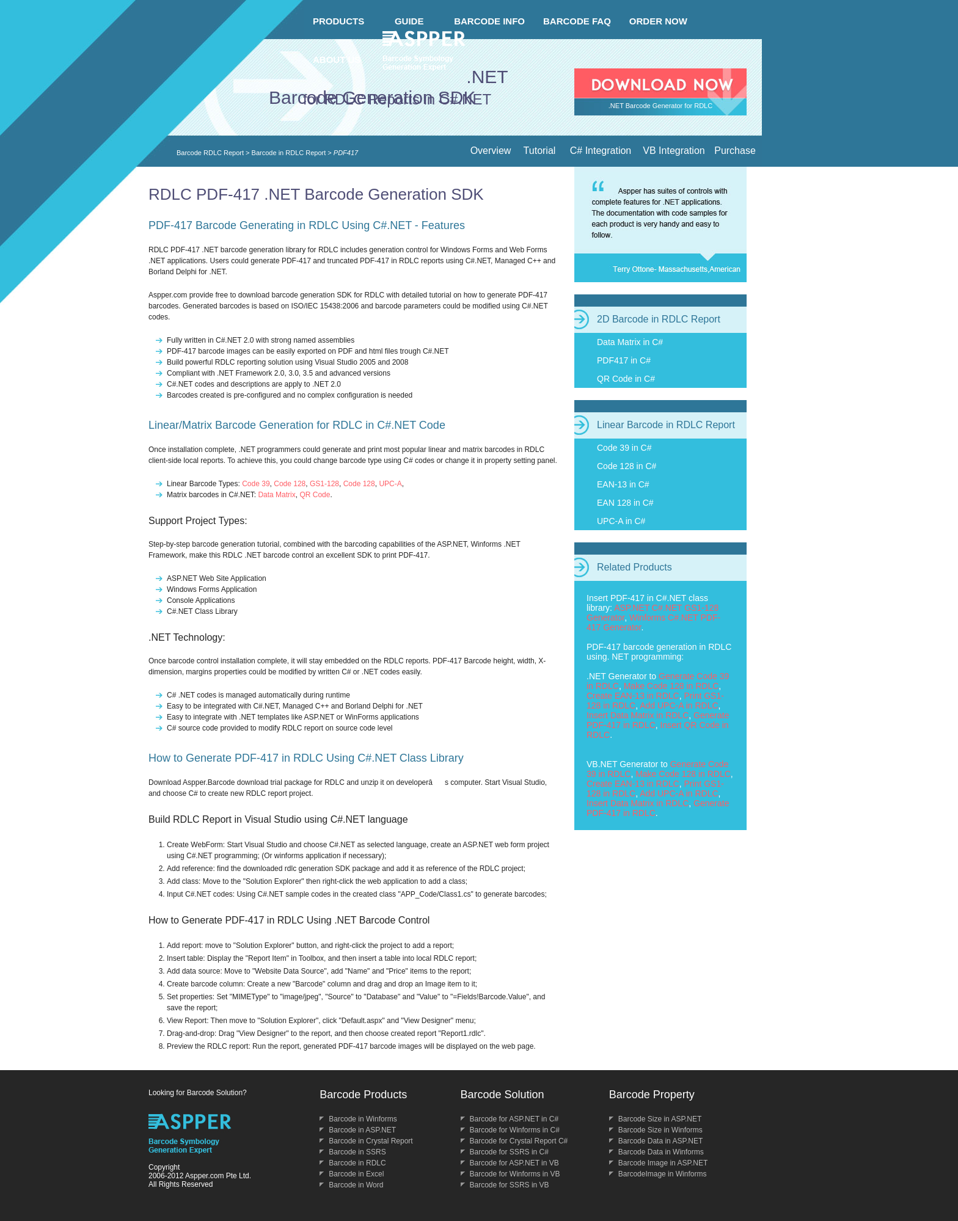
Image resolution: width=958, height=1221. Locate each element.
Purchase (735, 150)
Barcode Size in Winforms (660, 1130)
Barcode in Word (356, 1185)
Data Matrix (276, 494)
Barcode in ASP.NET (362, 1130)
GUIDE (409, 21)
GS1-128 (324, 483)
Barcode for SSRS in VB (509, 1185)
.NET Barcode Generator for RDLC (660, 105)
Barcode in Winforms (363, 1119)
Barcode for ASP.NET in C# (514, 1119)
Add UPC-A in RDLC (679, 705)
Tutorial (540, 150)
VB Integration (673, 150)
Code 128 (289, 483)
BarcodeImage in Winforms (662, 1174)
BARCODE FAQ (577, 21)
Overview (490, 150)
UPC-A (390, 483)
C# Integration (601, 150)
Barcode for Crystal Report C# (519, 1141)
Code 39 (255, 483)
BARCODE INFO (489, 21)
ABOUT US (336, 59)
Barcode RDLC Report (210, 152)
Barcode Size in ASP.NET (660, 1119)
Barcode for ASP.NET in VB (514, 1163)
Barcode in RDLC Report (289, 152)
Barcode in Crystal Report (370, 1141)
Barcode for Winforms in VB (515, 1174)
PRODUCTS (338, 21)
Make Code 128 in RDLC (671, 686)
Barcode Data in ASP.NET (660, 1141)
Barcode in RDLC (357, 1163)
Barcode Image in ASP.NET (663, 1163)
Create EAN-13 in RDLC (633, 696)
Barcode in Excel (356, 1174)
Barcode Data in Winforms (661, 1152)
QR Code (314, 494)
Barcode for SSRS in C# (509, 1152)
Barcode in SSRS (357, 1152)
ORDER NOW (658, 21)
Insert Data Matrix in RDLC (638, 715)
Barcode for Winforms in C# (515, 1130)
